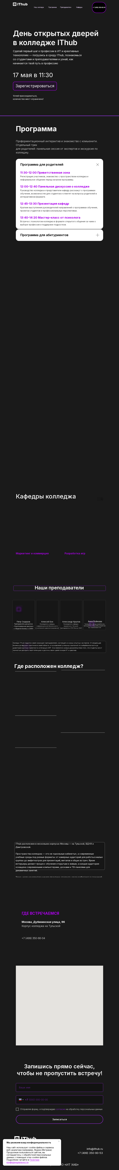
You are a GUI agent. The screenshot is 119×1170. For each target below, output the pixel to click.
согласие (60, 1109)
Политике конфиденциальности (23, 1161)
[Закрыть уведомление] (58, 1141)
